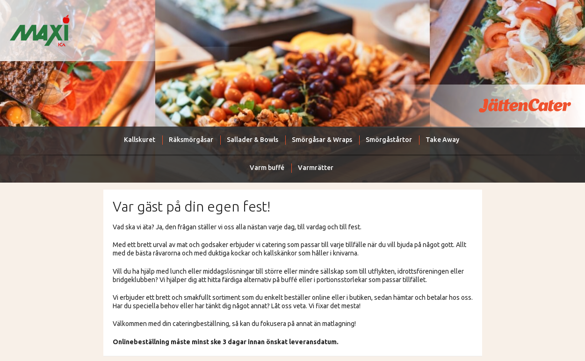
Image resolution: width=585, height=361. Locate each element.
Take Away (442, 139)
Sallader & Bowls (252, 139)
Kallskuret (139, 139)
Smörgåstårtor (389, 139)
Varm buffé (267, 167)
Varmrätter (315, 167)
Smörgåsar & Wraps (322, 139)
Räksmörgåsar (191, 139)
